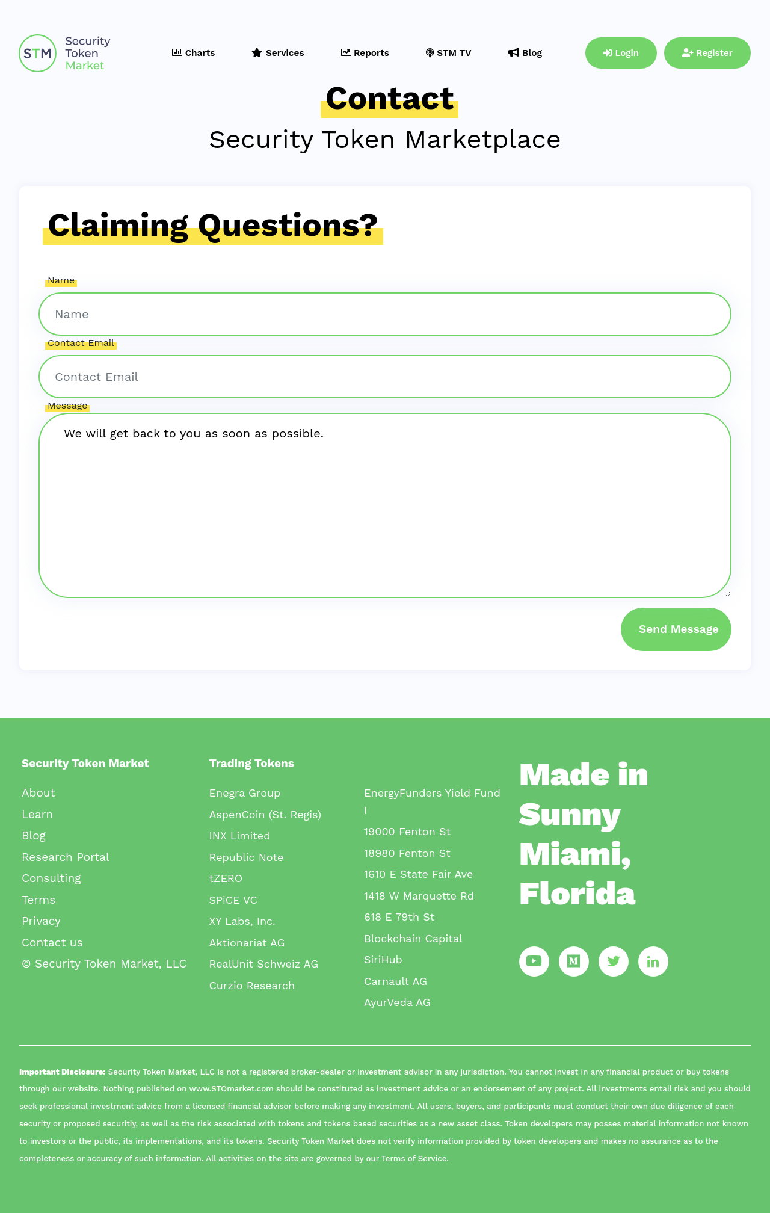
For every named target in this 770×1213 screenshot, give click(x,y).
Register (707, 53)
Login (621, 53)
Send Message (679, 629)
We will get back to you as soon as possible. (385, 505)
